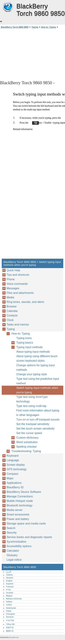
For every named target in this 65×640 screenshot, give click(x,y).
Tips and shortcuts (18, 274)
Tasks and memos (18, 324)
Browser (12, 306)
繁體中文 (10, 631)
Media (10, 297)
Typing (34, 27)
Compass (12, 473)
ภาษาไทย (10, 620)
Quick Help (13, 270)
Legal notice (14, 559)
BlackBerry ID (15, 487)
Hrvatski (9, 593)
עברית (8, 590)
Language (13, 460)
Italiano (9, 602)
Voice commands (17, 283)
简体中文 (10, 627)
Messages (13, 288)
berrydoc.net (13, 637)
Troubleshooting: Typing (26, 451)
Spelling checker (26, 446)
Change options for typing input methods (35, 367)
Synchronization (16, 541)
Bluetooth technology (19, 505)
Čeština (9, 575)
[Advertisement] (32, 54)
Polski (8, 611)
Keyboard (13, 455)
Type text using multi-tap (31, 405)
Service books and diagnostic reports (29, 537)
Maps (10, 478)
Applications (14, 482)
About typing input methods (33, 351)
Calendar (12, 310)
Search (11, 528)
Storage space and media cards (26, 523)
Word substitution (27, 442)
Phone (11, 279)
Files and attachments (20, 292)
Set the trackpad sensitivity (32, 424)
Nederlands (11, 608)
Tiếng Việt (10, 624)
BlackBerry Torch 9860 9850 (8, 7)
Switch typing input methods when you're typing (37, 390)
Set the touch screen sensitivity (35, 428)
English (9, 581)
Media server (15, 509)
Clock (10, 320)
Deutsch (9, 578)
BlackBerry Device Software (24, 491)
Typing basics (24, 342)
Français (10, 587)
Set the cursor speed (29, 433)
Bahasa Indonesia (14, 599)
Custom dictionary (27, 437)
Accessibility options (19, 546)
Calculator (13, 550)
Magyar (9, 596)
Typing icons (24, 338)
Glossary (12, 555)
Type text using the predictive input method (37, 381)
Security (12, 532)
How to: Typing (48, 27)
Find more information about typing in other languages (37, 412)
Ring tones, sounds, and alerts (25, 301)
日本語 (9, 605)
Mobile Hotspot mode (20, 500)
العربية (8, 572)
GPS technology (17, 469)
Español (9, 584)
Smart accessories (18, 514)
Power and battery (18, 519)
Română (9, 617)
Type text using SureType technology (32, 399)
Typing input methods (29, 347)
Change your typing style (31, 374)
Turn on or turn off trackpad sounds (37, 419)
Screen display (16, 464)
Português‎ (10, 614)
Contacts (12, 315)
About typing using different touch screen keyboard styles (36, 358)
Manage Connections (20, 496)
